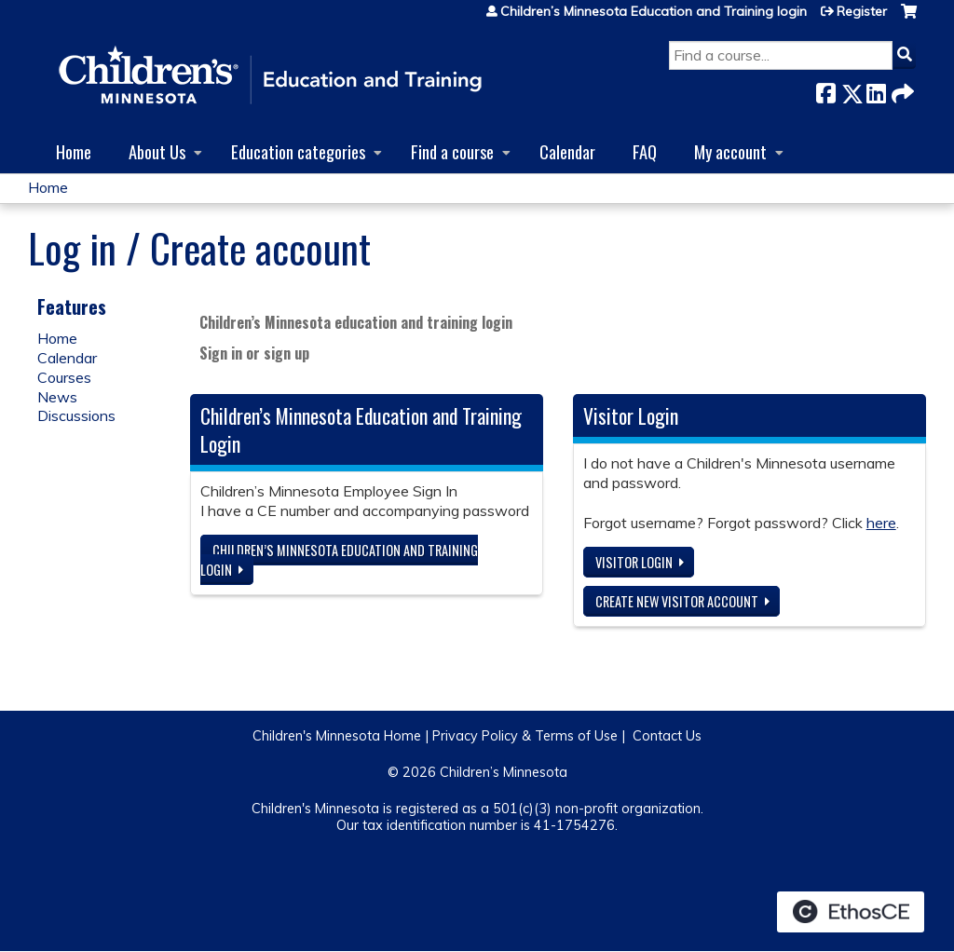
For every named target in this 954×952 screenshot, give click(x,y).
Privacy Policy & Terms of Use (525, 736)
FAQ (645, 151)
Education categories (298, 151)
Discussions (76, 415)
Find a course (452, 151)
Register (862, 11)
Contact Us (667, 736)
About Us (157, 151)
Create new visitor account (676, 601)
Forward (901, 90)
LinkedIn (875, 90)
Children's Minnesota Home (336, 736)
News (57, 397)
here (881, 522)
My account (730, 151)
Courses (64, 377)
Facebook (825, 90)
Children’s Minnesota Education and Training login (653, 11)
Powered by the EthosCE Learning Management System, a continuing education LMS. (850, 912)
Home (73, 151)
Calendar (567, 151)
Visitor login (634, 562)
